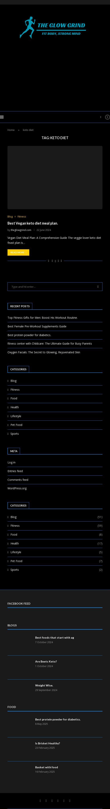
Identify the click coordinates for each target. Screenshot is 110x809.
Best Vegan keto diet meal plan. (33, 223)
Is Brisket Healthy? (47, 743)
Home (11, 130)
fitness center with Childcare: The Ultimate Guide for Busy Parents (50, 343)
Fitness (15, 389)
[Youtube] (58, 801)
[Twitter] (46, 801)
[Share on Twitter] (55, 261)
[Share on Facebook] (52, 261)
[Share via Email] (61, 261)
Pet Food (16, 425)
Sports (14, 434)
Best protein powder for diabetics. (29, 335)
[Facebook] (40, 801)
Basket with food (46, 767)
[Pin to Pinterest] (58, 261)
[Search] (101, 117)
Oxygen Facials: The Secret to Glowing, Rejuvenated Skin (44, 352)
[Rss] (69, 801)
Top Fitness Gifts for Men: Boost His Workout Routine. (43, 317)
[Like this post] (48, 261)
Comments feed (18, 480)
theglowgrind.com (21, 230)
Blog (13, 381)
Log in (11, 462)
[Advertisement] (55, 73)
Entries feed (15, 471)
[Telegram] (63, 801)
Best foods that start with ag (54, 637)
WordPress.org (17, 488)
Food (13, 398)
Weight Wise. (44, 685)
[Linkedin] (52, 801)
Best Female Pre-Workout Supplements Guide (37, 326)
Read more (18, 252)
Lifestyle (15, 416)
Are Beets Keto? (46, 661)
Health (14, 407)
